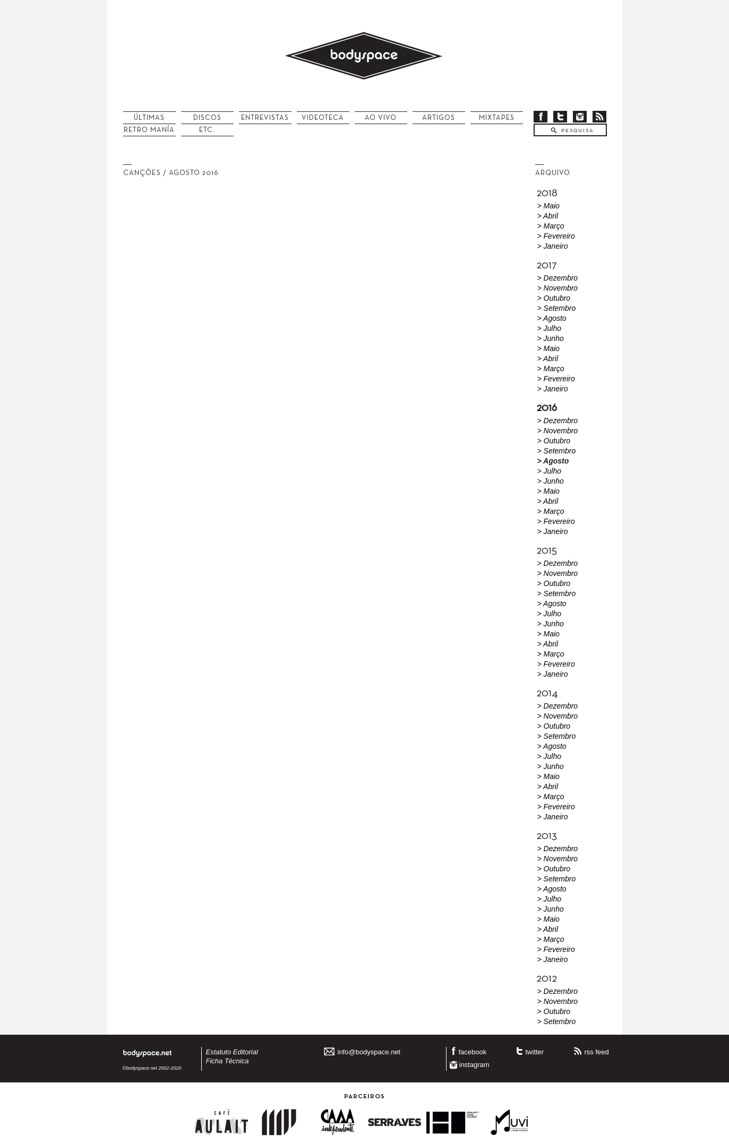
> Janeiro (552, 246)
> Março (550, 226)
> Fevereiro (556, 236)
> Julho (549, 328)
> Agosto (552, 318)
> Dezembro (557, 278)
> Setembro (556, 308)
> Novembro (557, 288)
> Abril (548, 216)
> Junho (550, 338)
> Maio (548, 206)
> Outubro (554, 298)
